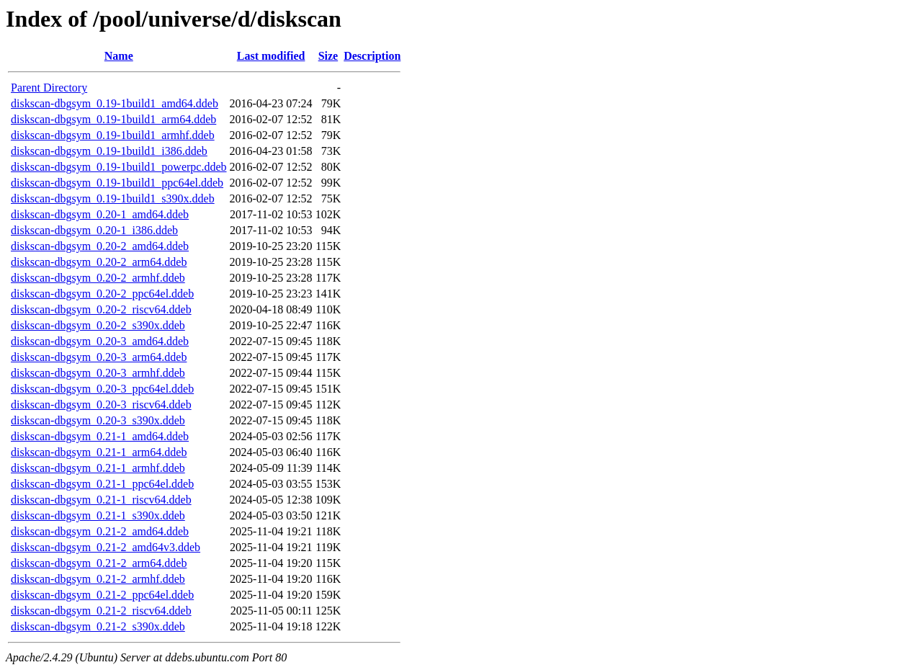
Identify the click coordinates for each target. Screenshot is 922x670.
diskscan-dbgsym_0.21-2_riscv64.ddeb (101, 610)
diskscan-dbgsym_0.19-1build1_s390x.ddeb (113, 198)
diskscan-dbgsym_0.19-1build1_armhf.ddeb (113, 135)
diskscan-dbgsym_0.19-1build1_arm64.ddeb (113, 119)
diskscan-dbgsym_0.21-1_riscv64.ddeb (101, 499)
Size (328, 56)
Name (118, 56)
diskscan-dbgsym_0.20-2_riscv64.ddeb (101, 309)
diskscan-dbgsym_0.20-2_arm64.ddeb (99, 262)
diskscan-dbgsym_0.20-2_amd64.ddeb (100, 246)
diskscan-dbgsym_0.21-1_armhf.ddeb (98, 468)
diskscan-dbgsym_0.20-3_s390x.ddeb (98, 420)
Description (372, 56)
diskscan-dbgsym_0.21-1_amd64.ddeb (100, 436)
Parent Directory (49, 87)
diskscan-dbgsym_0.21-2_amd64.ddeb (100, 531)
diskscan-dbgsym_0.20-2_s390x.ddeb (98, 325)
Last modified (271, 56)
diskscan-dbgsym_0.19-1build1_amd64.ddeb (114, 103)
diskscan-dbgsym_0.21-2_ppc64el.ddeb (102, 595)
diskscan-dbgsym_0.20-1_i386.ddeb (94, 230)
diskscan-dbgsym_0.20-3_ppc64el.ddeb (102, 389)
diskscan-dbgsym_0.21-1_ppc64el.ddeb (102, 484)
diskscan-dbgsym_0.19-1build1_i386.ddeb (109, 151)
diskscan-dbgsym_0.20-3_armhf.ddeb (98, 373)
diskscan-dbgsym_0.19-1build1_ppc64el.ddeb (117, 183)
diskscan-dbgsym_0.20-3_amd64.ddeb (100, 341)
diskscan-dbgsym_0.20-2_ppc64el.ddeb (102, 293)
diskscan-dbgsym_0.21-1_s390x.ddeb (98, 515)
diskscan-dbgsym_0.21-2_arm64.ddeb (99, 563)
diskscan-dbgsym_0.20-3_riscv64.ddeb (101, 404)
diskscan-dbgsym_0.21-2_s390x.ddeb (98, 626)
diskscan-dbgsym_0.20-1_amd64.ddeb (100, 214)
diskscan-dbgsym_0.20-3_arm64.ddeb (99, 357)
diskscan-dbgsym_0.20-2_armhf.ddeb (98, 278)
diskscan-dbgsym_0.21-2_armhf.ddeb (98, 579)
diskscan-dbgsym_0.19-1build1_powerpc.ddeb (119, 167)
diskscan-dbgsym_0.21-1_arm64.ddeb (99, 452)
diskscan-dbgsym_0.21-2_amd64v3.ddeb (105, 547)
